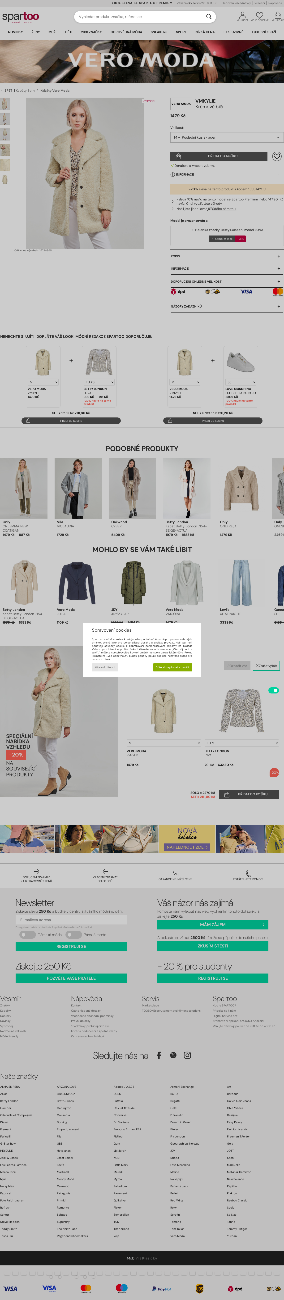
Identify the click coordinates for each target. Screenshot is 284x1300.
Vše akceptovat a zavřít (172, 667)
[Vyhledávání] (209, 17)
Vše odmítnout (105, 667)
